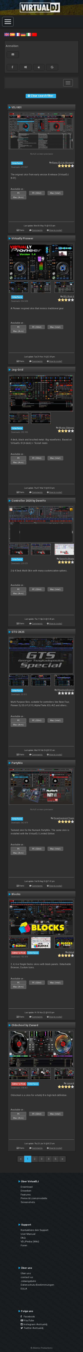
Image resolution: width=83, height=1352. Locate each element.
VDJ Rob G (68, 296)
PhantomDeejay (65, 690)
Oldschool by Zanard (25, 1025)
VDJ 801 (17, 107)
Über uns (26, 1273)
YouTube (27, 1320)
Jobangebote (28, 1281)
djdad (71, 952)
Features (26, 1194)
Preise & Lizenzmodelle (34, 1198)
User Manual (28, 1233)
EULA (24, 1288)
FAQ (23, 1237)
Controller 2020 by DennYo (29, 500)
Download (27, 1186)
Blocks (16, 894)
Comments (37, 230)
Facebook (28, 1316)
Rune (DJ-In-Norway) (63, 162)
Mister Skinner (66, 427)
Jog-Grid (17, 369)
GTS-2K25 (18, 632)
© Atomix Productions (42, 1348)
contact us (27, 1277)
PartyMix (17, 763)
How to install (55, 230)
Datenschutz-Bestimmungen (37, 1284)
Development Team (64, 818)
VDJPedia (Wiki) (30, 1241)
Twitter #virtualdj (32, 1328)
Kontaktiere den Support (34, 1230)
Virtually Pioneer (22, 238)
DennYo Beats (67, 558)
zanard (70, 1083)
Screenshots (28, 1202)
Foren (24, 1245)
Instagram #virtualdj (34, 1324)
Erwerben (26, 1190)
